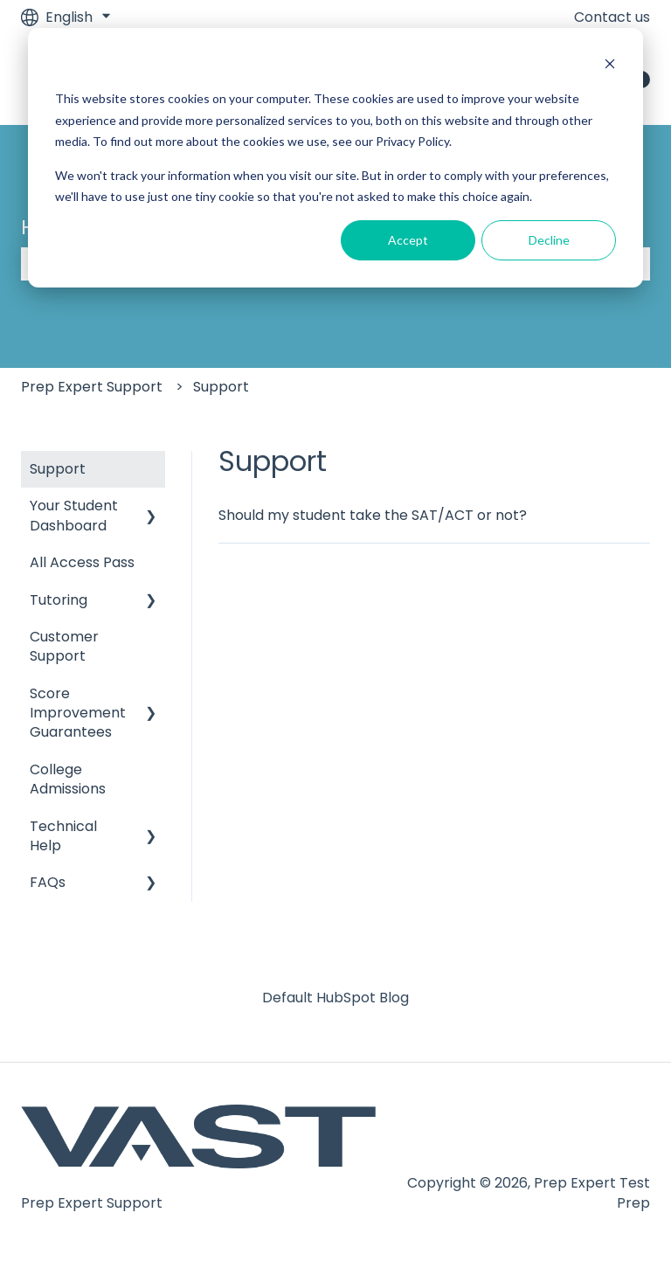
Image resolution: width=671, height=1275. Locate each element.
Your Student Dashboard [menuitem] (74, 515)
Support (221, 387)
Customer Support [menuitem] (64, 646)
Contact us (612, 17)
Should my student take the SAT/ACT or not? (372, 515)
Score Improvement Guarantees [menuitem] (78, 713)
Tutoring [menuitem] (58, 600)
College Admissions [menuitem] (68, 779)
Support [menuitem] (58, 469)
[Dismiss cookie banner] (610, 66)
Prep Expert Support (92, 387)
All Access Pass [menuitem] (82, 562)
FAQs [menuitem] (48, 882)
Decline (549, 239)
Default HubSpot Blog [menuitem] (335, 997)
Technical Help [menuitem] (63, 836)
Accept (408, 239)
